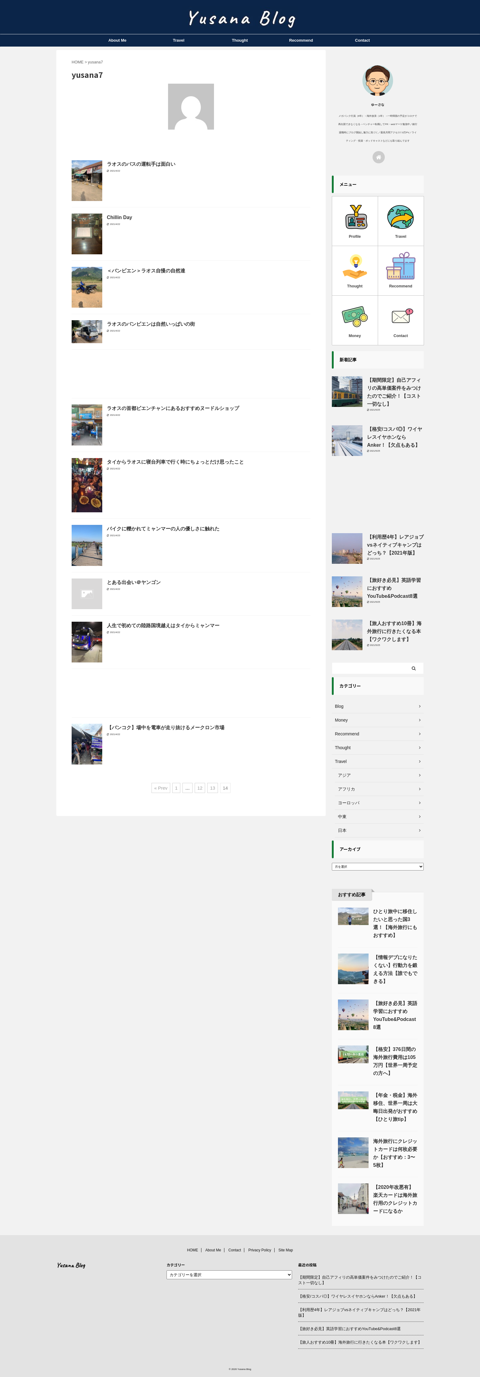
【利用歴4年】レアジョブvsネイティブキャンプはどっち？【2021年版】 (395, 545)
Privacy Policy (259, 1250)
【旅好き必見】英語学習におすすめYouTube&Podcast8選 (349, 1328)
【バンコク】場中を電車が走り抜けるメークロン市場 (165, 727)
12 (200, 788)
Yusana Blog (70, 1265)
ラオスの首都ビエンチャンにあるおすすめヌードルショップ (173, 408)
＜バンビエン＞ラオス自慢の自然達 (146, 270)
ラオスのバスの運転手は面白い (141, 164)
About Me (117, 40)
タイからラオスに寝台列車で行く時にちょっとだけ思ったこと (175, 462)
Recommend (301, 40)
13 (212, 788)
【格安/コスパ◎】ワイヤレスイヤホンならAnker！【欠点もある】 (394, 437)
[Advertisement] (191, 375)
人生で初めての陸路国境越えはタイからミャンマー (163, 625)
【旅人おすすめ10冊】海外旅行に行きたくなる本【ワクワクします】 (394, 631)
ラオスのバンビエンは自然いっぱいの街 (151, 324)
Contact (362, 40)
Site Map (286, 1250)
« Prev (160, 788)
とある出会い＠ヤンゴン (134, 582)
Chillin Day (119, 217)
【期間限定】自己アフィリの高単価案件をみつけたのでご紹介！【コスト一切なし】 (360, 1280)
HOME (192, 1250)
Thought (240, 40)
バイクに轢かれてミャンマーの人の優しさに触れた (163, 528)
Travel (179, 40)
